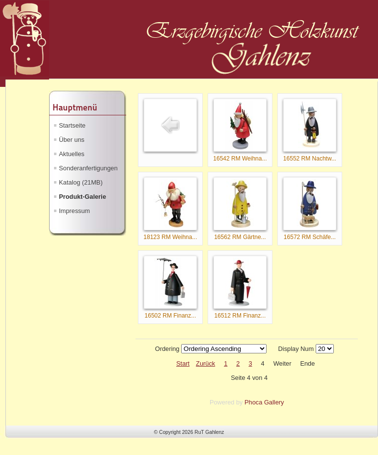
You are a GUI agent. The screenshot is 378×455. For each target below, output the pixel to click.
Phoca (253, 402)
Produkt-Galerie (82, 196)
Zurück (205, 363)
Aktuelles (71, 154)
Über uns (71, 139)
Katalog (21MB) (81, 182)
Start (182, 363)
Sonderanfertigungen (88, 168)
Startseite (72, 125)
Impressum (74, 210)
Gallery (274, 402)
